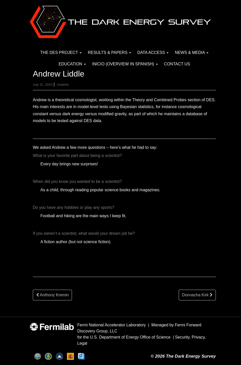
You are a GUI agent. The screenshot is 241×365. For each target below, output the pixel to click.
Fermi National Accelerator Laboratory (111, 325)
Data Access (153, 52)
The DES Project (61, 52)
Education (72, 64)
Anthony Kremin (52, 295)
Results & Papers (109, 52)
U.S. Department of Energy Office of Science (130, 337)
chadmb (63, 84)
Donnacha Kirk (197, 295)
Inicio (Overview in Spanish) (125, 64)
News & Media (191, 52)
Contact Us (177, 64)
